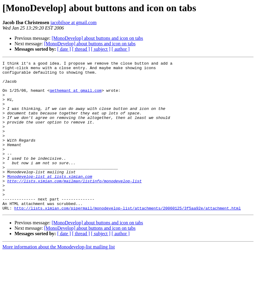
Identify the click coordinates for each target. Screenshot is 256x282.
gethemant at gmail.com (76, 96)
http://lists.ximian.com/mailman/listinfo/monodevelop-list (74, 205)
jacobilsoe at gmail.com (74, 22)
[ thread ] (81, 49)
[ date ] (64, 49)
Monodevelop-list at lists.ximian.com (49, 200)
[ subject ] (100, 49)
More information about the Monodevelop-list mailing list (58, 276)
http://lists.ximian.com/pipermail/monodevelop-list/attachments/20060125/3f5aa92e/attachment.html (127, 238)
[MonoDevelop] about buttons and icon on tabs (97, 38)
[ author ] (121, 49)
